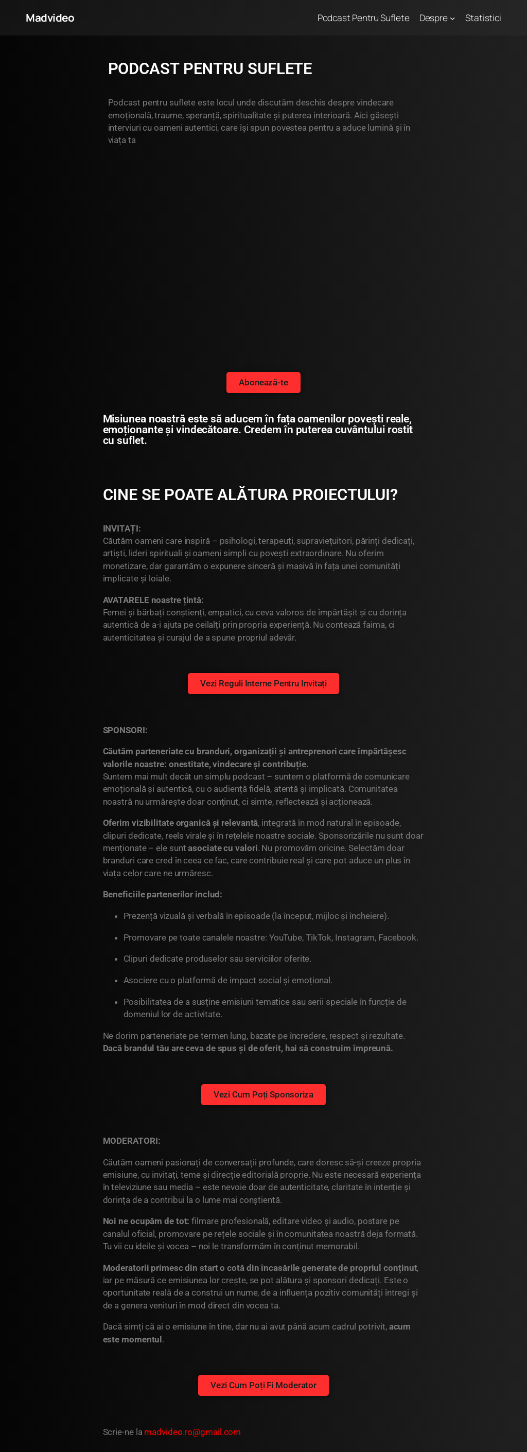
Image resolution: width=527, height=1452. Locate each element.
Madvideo (50, 17)
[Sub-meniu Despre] (452, 17)
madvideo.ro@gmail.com (192, 1432)
